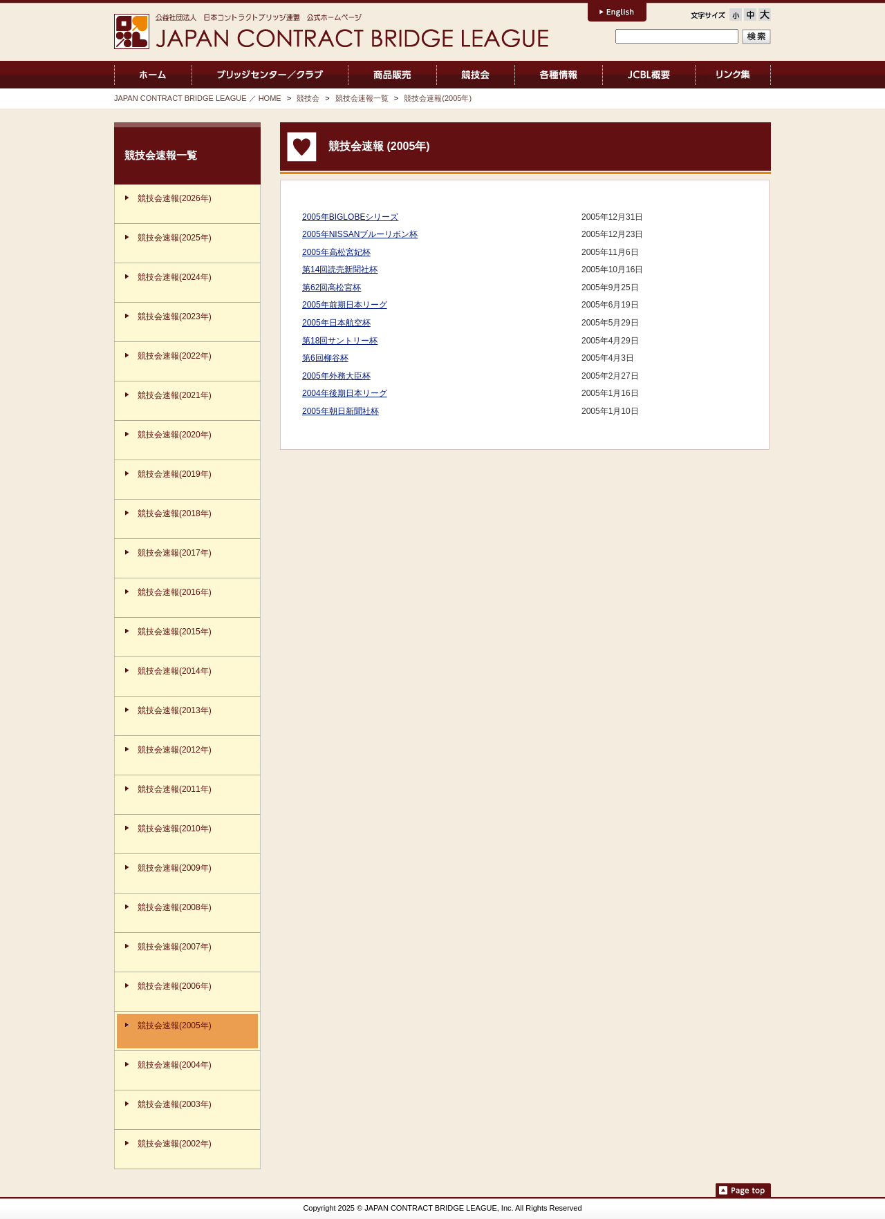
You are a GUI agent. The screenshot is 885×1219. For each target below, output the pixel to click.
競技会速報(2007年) (175, 947)
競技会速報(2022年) (175, 356)
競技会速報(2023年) (175, 316)
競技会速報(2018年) (175, 513)
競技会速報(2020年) (175, 435)
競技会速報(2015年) (175, 631)
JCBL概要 (649, 74)
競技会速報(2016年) (175, 592)
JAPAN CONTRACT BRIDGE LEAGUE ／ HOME (153, 74)
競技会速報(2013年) (175, 710)
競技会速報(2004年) (175, 1065)
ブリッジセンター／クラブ (270, 74)
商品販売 (392, 74)
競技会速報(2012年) (175, 750)
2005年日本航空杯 (336, 323)
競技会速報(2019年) (175, 474)
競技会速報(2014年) (175, 671)
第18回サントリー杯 (340, 341)
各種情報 (558, 74)
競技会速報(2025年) (175, 238)
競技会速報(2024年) (175, 277)
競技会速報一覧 (362, 98)
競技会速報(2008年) (175, 907)
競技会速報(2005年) (438, 98)
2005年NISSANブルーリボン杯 (360, 234)
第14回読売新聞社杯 (340, 269)
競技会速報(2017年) (175, 553)
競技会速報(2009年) (175, 868)
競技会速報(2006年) (175, 986)
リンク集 (733, 74)
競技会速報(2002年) (175, 1144)
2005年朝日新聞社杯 (340, 411)
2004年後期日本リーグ (344, 393)
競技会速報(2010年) (175, 828)
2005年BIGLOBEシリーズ (350, 217)
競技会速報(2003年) (175, 1104)
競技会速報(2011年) (175, 789)
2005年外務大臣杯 (336, 376)
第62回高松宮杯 (331, 287)
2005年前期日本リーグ (344, 305)
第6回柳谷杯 (325, 358)
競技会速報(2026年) (175, 198)
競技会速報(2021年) (175, 395)
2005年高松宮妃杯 (336, 252)
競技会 (476, 74)
